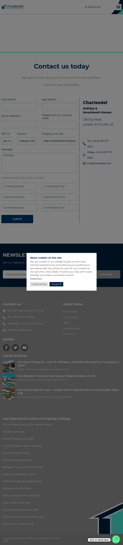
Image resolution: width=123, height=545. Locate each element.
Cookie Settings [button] (39, 284)
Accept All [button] (56, 284)
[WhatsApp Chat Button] (116, 539)
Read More (36, 278)
